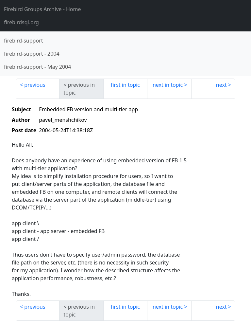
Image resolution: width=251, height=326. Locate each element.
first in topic (125, 84)
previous (34, 84)
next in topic (168, 84)
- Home (42, 9)
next (221, 84)
